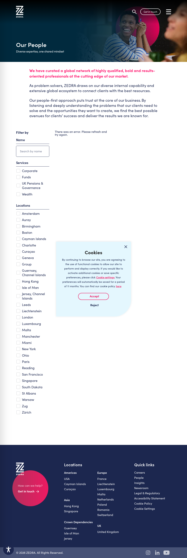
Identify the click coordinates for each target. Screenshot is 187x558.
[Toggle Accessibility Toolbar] (8, 549)
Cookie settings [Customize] (105, 277)
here (118, 286)
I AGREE (93, 296)
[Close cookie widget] (126, 247)
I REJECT (93, 304)
